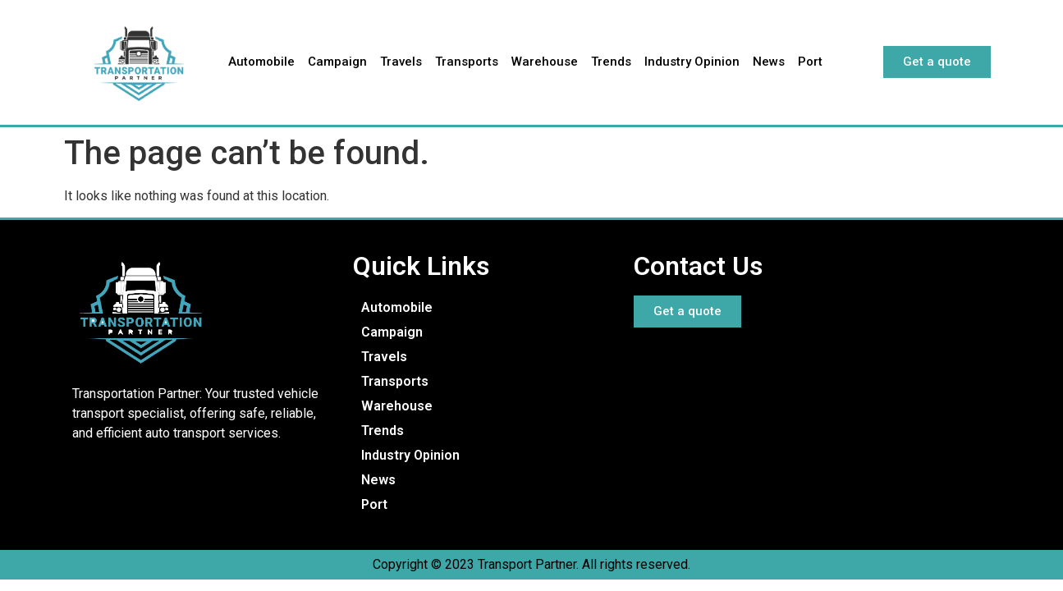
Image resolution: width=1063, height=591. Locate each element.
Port (810, 61)
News (769, 61)
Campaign (337, 61)
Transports (466, 61)
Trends (611, 61)
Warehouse (544, 61)
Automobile (261, 61)
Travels (401, 61)
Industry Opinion (692, 61)
